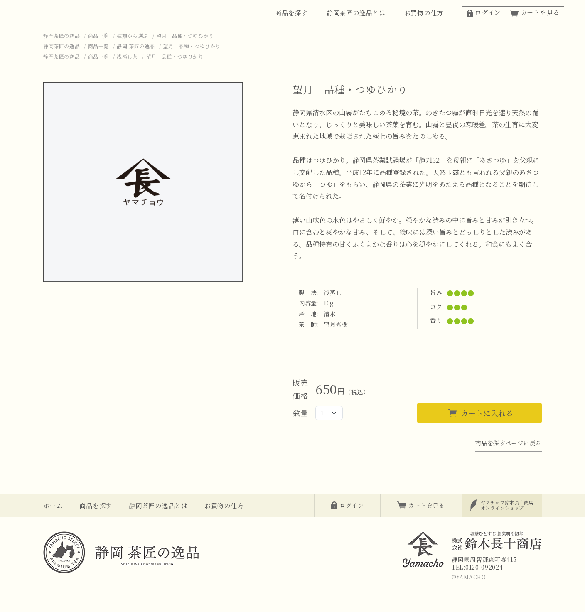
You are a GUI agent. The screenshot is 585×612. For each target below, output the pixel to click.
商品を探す (291, 23)
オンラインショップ (507, 527)
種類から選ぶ (132, 57)
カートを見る (534, 23)
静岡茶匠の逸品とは (356, 23)
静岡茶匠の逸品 (61, 57)
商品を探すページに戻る (508, 464)
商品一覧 (98, 57)
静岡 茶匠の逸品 (136, 67)
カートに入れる (487, 434)
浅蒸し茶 (127, 77)
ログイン (484, 23)
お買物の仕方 (424, 23)
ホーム (53, 527)
